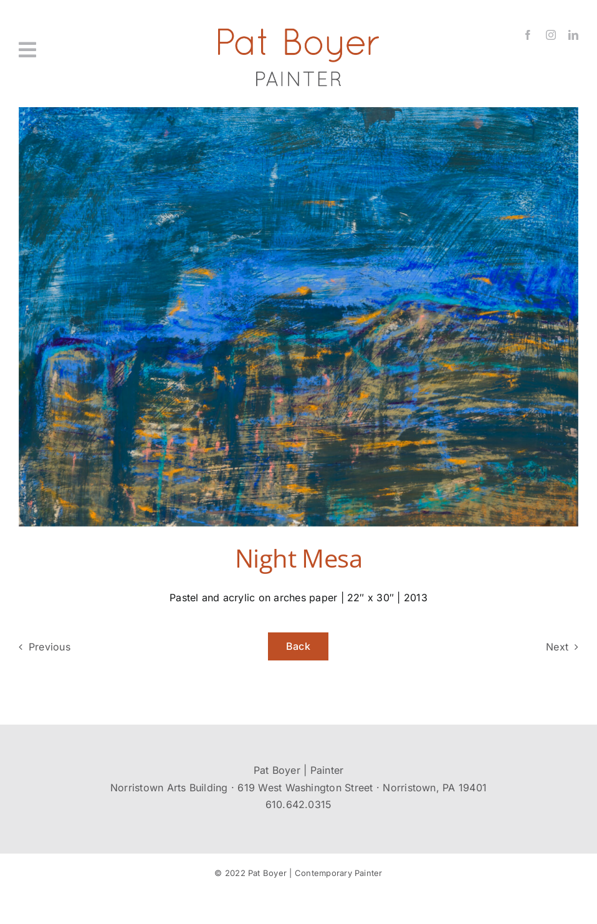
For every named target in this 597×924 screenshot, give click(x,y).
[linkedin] (573, 35)
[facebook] (528, 35)
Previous (49, 647)
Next (557, 647)
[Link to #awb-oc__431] (63, 50)
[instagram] (551, 35)
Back (298, 646)
